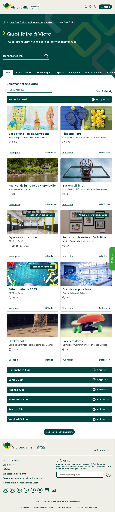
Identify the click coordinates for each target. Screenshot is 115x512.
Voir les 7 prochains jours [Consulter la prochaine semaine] (59, 432)
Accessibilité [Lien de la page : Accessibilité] (23, 507)
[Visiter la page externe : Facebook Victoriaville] (5, 490)
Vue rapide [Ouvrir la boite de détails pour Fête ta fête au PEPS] (14, 308)
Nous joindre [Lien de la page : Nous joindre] (11, 460)
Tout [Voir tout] (8, 72)
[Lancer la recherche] (46, 56)
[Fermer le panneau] (112, 258)
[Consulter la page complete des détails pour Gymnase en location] (32, 243)
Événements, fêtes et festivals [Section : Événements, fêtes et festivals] (85, 72)
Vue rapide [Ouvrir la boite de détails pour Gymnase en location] (14, 256)
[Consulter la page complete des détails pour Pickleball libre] (86, 139)
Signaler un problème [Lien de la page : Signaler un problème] (16, 473)
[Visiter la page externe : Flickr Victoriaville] (46, 490)
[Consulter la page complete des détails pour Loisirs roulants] (86, 346)
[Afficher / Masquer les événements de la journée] (103, 99)
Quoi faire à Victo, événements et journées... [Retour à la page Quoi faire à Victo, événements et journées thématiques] (31, 22)
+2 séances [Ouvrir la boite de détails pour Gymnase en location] (24, 246)
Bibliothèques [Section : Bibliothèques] (44, 72)
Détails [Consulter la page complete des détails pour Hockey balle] (50, 359)
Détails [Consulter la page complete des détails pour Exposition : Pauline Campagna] (50, 152)
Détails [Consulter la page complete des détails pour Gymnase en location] (50, 256)
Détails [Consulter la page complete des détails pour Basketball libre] (104, 204)
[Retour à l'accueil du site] (5, 22)
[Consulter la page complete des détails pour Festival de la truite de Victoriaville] (32, 191)
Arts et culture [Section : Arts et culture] (23, 72)
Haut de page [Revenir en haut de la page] (102, 450)
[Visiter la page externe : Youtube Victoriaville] (40, 490)
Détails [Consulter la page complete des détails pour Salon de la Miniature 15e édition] (104, 256)
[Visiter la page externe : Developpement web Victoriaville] (53, 490)
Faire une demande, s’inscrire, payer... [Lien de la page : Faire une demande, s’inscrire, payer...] (25, 478)
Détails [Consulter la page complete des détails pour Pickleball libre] (104, 152)
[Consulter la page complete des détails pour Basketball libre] (86, 191)
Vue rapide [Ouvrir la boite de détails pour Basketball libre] (67, 204)
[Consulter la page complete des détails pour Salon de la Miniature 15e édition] (86, 243)
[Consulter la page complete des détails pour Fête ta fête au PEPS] (32, 295)
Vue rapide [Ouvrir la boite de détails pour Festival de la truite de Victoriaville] (14, 204)
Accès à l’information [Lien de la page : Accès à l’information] (43, 507)
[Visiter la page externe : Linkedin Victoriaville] (33, 490)
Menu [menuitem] (105, 7)
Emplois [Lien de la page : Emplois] (9, 464)
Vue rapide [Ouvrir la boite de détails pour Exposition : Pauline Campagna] (14, 152)
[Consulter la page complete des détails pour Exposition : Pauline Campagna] (32, 139)
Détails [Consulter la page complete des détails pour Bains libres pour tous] (104, 308)
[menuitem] (21, 7)
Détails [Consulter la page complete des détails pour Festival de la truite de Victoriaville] (50, 204)
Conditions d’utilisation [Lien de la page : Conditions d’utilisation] (87, 507)
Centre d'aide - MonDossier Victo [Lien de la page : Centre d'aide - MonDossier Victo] (22, 482)
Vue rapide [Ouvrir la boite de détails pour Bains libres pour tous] (67, 308)
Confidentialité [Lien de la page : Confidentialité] (64, 507)
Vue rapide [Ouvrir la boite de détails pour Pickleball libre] (67, 152)
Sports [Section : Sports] (60, 72)
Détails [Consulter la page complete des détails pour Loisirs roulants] (104, 359)
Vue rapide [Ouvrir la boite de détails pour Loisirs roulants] (67, 359)
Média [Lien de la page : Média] (8, 469)
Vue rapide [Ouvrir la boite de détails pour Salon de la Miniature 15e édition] (67, 256)
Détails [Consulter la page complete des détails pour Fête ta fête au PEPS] (50, 308)
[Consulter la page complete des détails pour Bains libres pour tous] (86, 295)
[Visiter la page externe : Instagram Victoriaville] (26, 490)
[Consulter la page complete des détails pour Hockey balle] (32, 346)
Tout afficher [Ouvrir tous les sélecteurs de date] (104, 91)
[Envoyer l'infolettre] (108, 474)
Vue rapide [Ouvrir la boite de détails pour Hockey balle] (14, 359)
